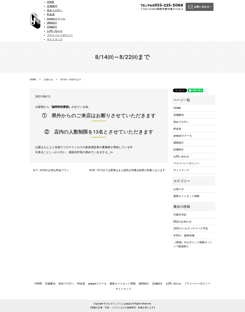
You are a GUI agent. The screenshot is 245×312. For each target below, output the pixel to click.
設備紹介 (52, 26)
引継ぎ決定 (179, 214)
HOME (50, 2)
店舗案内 (52, 6)
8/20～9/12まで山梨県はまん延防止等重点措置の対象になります (127, 170)
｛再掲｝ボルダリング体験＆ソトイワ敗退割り (192, 244)
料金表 (51, 14)
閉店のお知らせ (182, 221)
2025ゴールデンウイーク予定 (190, 228)
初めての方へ (55, 10)
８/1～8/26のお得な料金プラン (51, 170)
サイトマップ (55, 39)
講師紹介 (52, 22)
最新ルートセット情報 (186, 196)
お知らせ (48, 79)
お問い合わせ (55, 31)
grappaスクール (56, 18)
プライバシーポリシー (60, 35)
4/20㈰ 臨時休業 (183, 235)
